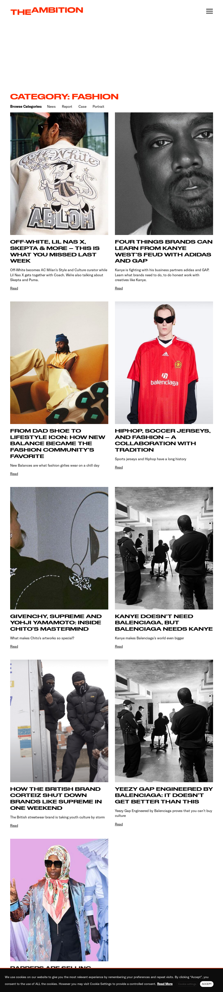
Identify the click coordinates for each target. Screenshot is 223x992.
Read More (165, 984)
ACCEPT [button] (207, 984)
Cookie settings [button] (187, 984)
